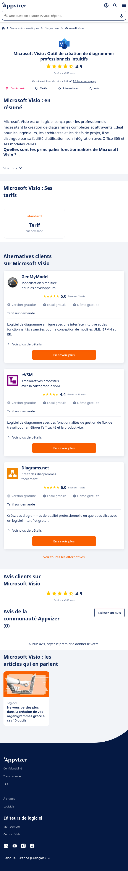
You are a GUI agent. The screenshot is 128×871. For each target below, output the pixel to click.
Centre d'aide (11, 834)
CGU (6, 784)
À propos (9, 799)
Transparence (12, 776)
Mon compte (11, 826)
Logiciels (9, 806)
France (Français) (35, 858)
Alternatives (68, 88)
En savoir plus (64, 355)
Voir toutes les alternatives (64, 557)
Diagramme (51, 28)
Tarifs (41, 88)
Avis (94, 88)
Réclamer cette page (84, 81)
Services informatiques (24, 28)
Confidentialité (12, 768)
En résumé (14, 88)
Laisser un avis (109, 612)
